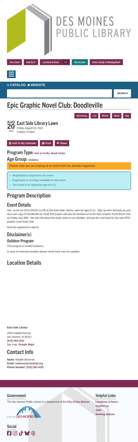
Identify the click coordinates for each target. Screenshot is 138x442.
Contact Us (102, 405)
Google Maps (26, 344)
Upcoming (81, 116)
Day (127, 116)
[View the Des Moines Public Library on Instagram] (15, 434)
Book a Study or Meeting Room (106, 62)
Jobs (99, 410)
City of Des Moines (78, 401)
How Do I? (30, 62)
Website (38, 85)
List (94, 116)
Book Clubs (58, 153)
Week (116, 116)
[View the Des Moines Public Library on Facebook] (9, 434)
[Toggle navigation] (11, 74)
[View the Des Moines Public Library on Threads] (33, 434)
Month (105, 116)
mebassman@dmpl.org (29, 363)
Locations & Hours (51, 62)
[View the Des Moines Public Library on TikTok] (21, 434)
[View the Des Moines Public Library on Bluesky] (27, 434)
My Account (79, 62)
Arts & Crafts (42, 153)
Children (33, 160)
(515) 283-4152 (15, 340)
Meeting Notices (105, 414)
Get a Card (14, 62)
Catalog (18, 85)
